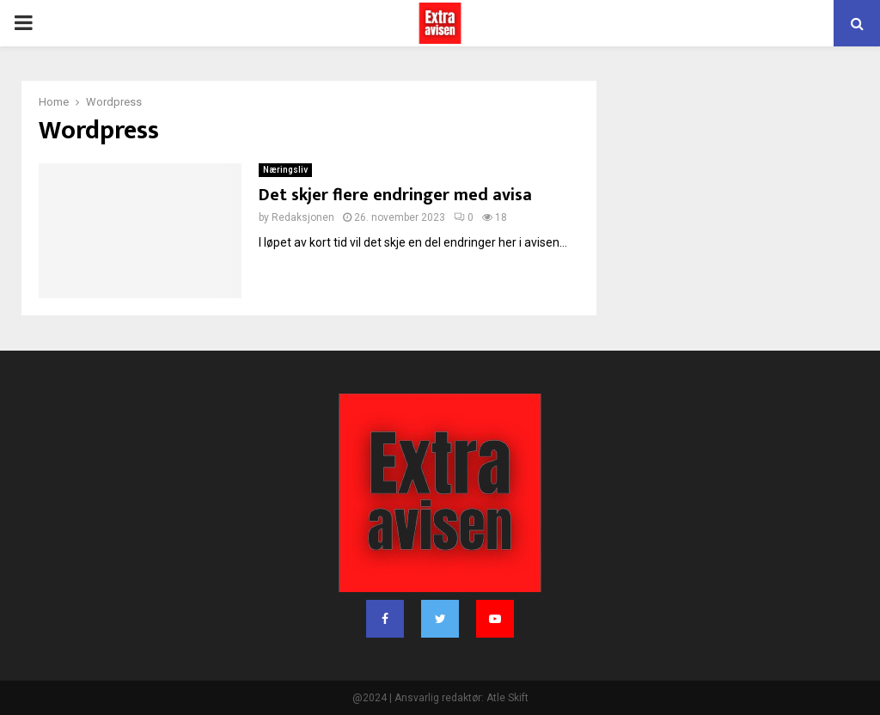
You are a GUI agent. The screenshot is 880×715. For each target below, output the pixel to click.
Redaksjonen (303, 217)
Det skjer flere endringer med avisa (395, 195)
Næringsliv (285, 169)
